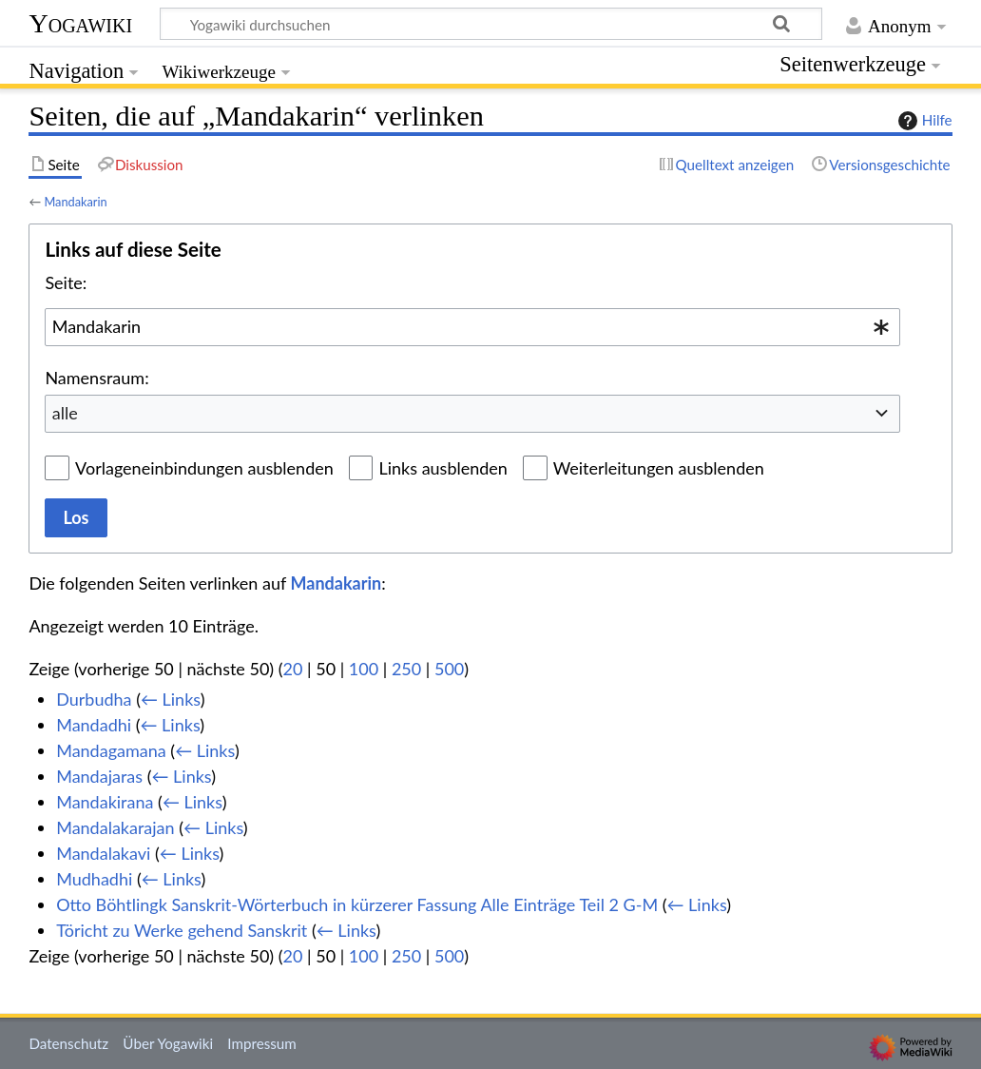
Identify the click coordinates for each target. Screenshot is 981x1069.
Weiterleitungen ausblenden (658, 467)
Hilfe (923, 120)
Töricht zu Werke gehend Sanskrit (181, 930)
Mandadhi (93, 724)
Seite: (66, 282)
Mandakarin (75, 201)
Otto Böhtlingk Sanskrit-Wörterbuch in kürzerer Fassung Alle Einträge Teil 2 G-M (357, 904)
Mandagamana (111, 750)
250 (406, 668)
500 (449, 668)
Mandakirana (104, 801)
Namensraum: (96, 377)
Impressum (262, 1043)
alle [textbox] (65, 412)
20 (293, 668)
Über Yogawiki (168, 1043)
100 (363, 668)
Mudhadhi (94, 878)
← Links (171, 699)
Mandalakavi (103, 853)
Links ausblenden (442, 467)
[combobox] (472, 327)
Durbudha (93, 699)
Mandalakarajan (115, 827)
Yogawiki (80, 23)
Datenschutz (68, 1043)
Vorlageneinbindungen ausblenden (204, 467)
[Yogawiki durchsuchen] (491, 24)
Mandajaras (99, 776)
